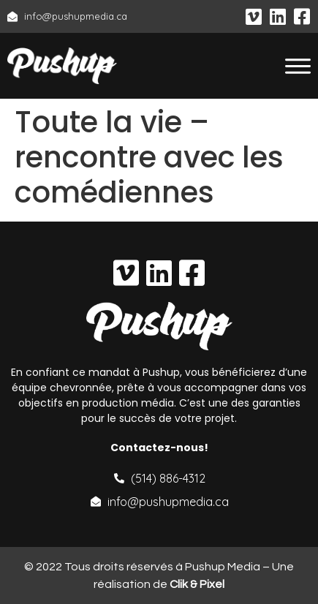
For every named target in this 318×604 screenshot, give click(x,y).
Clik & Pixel (197, 584)
